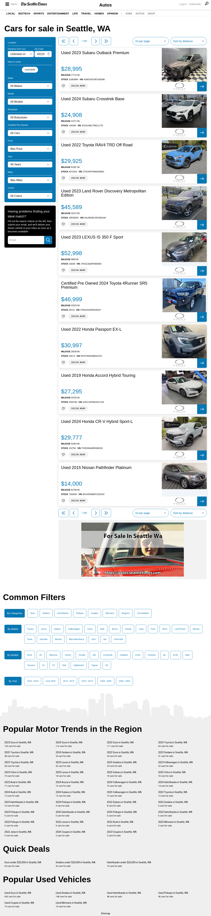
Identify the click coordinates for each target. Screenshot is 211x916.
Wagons (126, 613)
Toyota (30, 629)
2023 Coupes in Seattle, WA (122, 833)
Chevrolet (118, 639)
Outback (124, 655)
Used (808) (30, 70)
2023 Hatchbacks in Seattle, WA (21, 804)
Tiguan (94, 665)
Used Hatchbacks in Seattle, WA (124, 894)
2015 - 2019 (68, 681)
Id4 (94, 655)
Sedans (46, 613)
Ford (153, 629)
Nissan (196, 629)
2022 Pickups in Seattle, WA (19, 824)
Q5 (106, 665)
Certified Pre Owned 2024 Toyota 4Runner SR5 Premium (104, 285)
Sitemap (105, 913)
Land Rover (180, 629)
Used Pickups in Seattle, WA (173, 894)
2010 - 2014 (87, 681)
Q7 (53, 665)
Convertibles (143, 613)
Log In (183, 4)
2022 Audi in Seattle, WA (120, 824)
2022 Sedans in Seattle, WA (173, 804)
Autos (105, 5)
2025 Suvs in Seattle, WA (120, 744)
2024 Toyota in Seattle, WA (172, 744)
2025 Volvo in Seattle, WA (172, 774)
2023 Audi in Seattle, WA (17, 784)
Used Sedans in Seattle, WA (70, 894)
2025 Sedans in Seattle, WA (122, 764)
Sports (38, 13)
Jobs (128, 13)
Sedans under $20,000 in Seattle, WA (76, 864)
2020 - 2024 (32, 681)
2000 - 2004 (124, 681)
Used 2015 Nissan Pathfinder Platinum (96, 468)
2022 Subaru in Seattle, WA (121, 804)
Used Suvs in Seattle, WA (17, 894)
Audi (102, 629)
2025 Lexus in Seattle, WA (70, 774)
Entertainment (58, 13)
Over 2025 (51, 681)
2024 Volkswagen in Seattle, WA (124, 784)
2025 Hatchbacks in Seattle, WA (73, 814)
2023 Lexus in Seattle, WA (70, 764)
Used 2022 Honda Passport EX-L (91, 329)
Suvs (32, 613)
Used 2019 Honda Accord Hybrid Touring (98, 375)
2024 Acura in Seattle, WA (70, 784)
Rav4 (29, 655)
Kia (105, 639)
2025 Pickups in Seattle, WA (122, 814)
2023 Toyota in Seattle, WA (18, 764)
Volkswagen (74, 629)
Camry (68, 655)
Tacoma (31, 665)
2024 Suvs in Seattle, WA (69, 744)
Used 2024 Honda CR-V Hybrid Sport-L (97, 421)
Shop (151, 13)
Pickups (79, 613)
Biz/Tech (24, 13)
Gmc (94, 639)
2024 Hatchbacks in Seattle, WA (175, 784)
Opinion (112, 13)
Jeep (141, 629)
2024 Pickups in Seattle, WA (71, 804)
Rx (40, 655)
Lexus (44, 629)
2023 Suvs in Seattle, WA (17, 744)
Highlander (79, 665)
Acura (115, 629)
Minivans (110, 613)
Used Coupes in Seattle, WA (19, 904)
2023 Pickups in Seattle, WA (19, 814)
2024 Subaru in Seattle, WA (70, 794)
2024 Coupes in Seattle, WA (70, 833)
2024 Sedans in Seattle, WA (70, 754)
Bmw (164, 629)
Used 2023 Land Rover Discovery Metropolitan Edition (103, 193)
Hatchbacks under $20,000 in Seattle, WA (129, 864)
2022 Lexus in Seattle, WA (70, 824)
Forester (152, 655)
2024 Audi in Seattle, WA (17, 794)
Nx (164, 655)
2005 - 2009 (105, 681)
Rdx (64, 665)
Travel (86, 13)
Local (10, 13)
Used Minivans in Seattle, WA (71, 904)
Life (75, 13)
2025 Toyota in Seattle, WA (18, 754)
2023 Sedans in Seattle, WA (173, 754)
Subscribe (195, 4)
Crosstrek (107, 655)
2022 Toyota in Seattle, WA (172, 794)
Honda (128, 629)
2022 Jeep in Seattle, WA (17, 833)
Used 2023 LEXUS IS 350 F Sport (92, 237)
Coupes (94, 613)
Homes (99, 13)
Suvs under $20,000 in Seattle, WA (22, 864)
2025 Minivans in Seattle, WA (173, 824)
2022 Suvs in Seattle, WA (120, 754)
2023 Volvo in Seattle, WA (18, 774)
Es (43, 665)
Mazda (58, 639)
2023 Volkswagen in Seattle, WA (175, 764)
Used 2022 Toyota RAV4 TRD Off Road (97, 145)
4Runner (53, 655)
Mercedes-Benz (76, 639)
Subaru (57, 629)
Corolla (82, 655)
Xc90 (175, 655)
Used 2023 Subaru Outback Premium (95, 53)
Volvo (90, 629)
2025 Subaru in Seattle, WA (121, 774)
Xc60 (137, 655)
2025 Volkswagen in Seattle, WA (124, 794)
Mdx (187, 655)
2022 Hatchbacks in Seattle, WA (175, 814)
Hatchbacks (63, 613)
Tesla (29, 639)
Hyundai (43, 639)
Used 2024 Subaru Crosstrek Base (93, 99)
